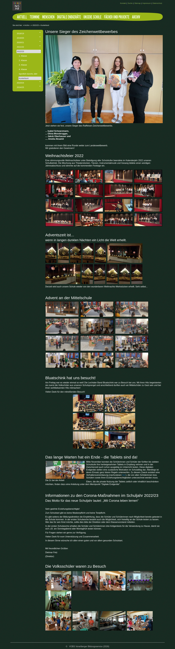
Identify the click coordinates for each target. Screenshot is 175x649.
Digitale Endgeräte (69, 18)
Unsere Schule (92, 18)
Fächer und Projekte (116, 18)
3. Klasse (23, 65)
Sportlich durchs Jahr (28, 74)
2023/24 (28, 82)
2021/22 (28, 47)
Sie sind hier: (17, 25)
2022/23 (36, 25)
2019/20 (28, 38)
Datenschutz (157, 3)
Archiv (136, 18)
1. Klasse (23, 56)
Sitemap (137, 3)
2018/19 (28, 33)
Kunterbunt (23, 78)
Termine (35, 18)
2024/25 (28, 87)
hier (124, 475)
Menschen (48, 18)
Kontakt (123, 3)
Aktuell (22, 18)
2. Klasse (23, 60)
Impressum (146, 3)
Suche (130, 3)
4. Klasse (23, 69)
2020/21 (28, 42)
